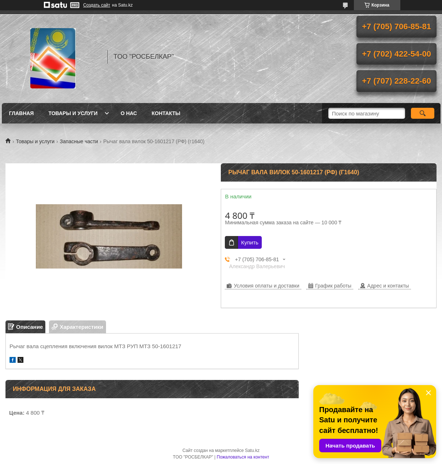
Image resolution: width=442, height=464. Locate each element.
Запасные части (79, 141)
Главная (21, 113)
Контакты (166, 113)
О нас (129, 113)
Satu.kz (252, 450)
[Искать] (423, 113)
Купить (249, 242)
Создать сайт (96, 5)
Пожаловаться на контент (243, 457)
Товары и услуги (73, 113)
